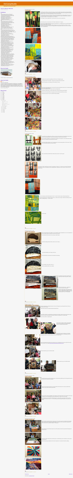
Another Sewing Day (29, 419)
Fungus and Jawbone (30, 231)
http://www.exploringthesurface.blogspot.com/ (56, 343)
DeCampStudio (10, 4)
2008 (2, 98)
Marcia (3, 81)
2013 (2, 94)
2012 (2, 95)
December (3, 100)
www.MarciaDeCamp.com (4, 9)
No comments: (34, 131)
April (3, 112)
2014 (2, 93)
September (3, 108)
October (3, 107)
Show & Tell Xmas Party (30, 77)
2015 (2, 92)
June (3, 110)
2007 (2, 99)
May (2, 111)
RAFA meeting (28, 376)
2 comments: (34, 228)
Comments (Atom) (31, 475)
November (3, 106)
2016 (2, 91)
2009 (2, 97)
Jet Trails (27, 134)
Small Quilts (28, 10)
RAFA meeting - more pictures (32, 305)
